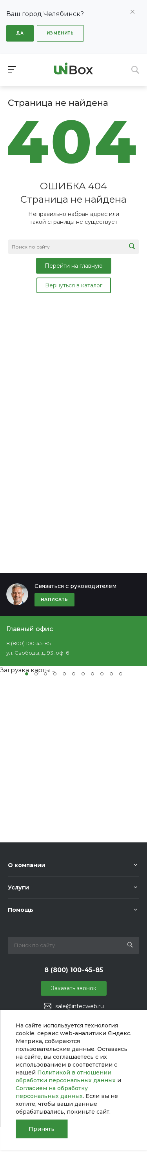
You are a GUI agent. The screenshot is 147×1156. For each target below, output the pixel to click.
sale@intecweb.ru (79, 1006)
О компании (26, 865)
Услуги (18, 887)
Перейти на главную (74, 265)
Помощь (20, 909)
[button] (26, 673)
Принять (41, 1128)
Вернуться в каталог (73, 285)
